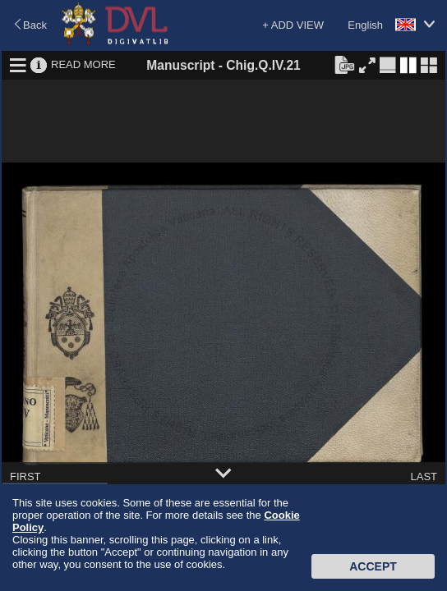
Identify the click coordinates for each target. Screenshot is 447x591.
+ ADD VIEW (293, 25)
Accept (373, 566)
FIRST (25, 476)
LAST (423, 476)
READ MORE (83, 64)
